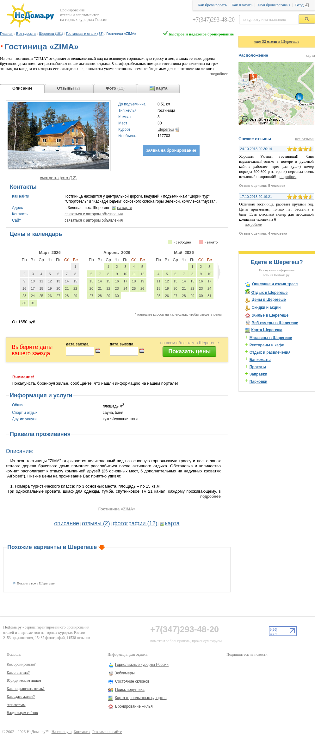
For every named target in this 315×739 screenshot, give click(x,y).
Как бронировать (212, 5)
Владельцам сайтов (22, 713)
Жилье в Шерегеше (270, 315)
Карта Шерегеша (266, 330)
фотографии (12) (135, 523)
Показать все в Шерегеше (36, 583)
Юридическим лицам (24, 680)
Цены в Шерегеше (268, 299)
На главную (62, 732)
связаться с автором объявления (94, 214)
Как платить (242, 5)
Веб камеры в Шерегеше (274, 323)
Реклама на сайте (107, 732)
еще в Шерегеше (276, 41)
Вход (299, 5)
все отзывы (304, 139)
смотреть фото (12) (58, 177)
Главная (6, 33)
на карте (124, 207)
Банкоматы (260, 359)
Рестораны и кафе (267, 345)
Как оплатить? (18, 672)
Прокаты (258, 367)
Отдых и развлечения (270, 352)
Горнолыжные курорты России (142, 664)
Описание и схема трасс (275, 284)
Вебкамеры (124, 673)
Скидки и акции (266, 307)
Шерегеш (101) (51, 33)
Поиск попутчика (130, 689)
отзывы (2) (96, 523)
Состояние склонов (132, 681)
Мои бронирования (273, 5)
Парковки (259, 381)
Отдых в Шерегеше (269, 292)
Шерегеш (166, 129)
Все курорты (26, 33)
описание (66, 523)
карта (172, 523)
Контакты (82, 732)
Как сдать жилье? (21, 696)
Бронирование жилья (134, 706)
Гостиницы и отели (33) (84, 33)
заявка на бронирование (171, 150)
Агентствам (16, 705)
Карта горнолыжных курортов (141, 698)
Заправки (258, 374)
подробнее (219, 74)
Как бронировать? (21, 664)
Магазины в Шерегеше (271, 338)
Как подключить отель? (26, 688)
